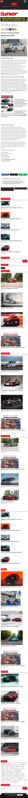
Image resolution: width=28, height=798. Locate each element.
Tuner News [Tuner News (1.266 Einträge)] (9, 779)
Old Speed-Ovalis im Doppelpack (8, 645)
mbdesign (21, 182)
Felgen (18, 181)
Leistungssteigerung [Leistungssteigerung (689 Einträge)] (17, 770)
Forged (21, 181)
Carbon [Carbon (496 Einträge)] (3, 768)
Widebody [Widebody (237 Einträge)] (16, 781)
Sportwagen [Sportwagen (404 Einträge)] (11, 777)
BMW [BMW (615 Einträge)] (7, 766)
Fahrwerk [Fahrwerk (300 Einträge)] (3, 770)
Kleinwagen (11, 182)
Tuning (19, 183)
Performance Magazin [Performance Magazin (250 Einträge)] (16, 775)
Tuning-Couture (22, 115)
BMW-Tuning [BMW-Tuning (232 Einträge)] (11, 766)
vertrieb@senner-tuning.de (9, 159)
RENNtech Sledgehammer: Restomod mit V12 (11, 410)
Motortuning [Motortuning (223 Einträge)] (17, 774)
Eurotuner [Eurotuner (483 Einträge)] (22, 768)
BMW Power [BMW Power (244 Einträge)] (17, 766)
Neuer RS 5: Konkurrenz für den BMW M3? (10, 626)
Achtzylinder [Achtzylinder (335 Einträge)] (10, 764)
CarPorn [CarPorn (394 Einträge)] (7, 768)
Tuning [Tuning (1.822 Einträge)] (14, 779)
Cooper (5, 181)
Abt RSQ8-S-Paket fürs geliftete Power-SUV (11, 218)
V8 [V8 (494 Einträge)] (9, 781)
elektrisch (8, 181)
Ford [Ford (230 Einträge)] (11, 770)
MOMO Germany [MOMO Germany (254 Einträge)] (4, 774)
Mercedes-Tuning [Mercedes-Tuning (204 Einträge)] (10, 772)
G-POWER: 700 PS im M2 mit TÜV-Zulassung (10, 251)
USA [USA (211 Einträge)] (7, 781)
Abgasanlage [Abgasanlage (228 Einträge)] (4, 764)
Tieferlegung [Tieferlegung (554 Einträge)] (20, 777)
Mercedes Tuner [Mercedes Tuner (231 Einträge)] (18, 772)
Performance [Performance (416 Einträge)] (8, 775)
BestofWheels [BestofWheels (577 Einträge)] (22, 764)
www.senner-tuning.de (5, 160)
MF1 (3, 183)
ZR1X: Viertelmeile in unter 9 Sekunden (10, 486)
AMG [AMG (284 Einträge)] (14, 764)
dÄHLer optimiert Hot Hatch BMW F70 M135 (11, 738)
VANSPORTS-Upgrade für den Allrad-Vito (10, 229)
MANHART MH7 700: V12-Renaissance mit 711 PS (11, 6)
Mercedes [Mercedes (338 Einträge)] (3, 772)
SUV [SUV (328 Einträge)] (16, 777)
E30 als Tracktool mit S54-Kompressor (9, 755)
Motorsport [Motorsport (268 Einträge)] (11, 774)
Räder (7, 183)
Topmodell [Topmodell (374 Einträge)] (3, 779)
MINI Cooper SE (16, 90)
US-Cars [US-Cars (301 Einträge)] (3, 781)
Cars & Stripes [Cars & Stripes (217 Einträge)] (12, 768)
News (18, 178)
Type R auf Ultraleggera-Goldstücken (9, 288)
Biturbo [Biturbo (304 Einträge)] (3, 766)
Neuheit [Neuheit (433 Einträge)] (22, 774)
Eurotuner (10, 178)
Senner (11, 183)
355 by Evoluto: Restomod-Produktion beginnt (11, 240)
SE (9, 183)
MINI (5, 183)
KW (14, 182)
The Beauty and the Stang (7, 502)
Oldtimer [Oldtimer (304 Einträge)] (3, 775)
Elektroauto (13, 181)
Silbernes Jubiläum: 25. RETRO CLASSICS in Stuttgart (13, 347)
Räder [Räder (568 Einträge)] (6, 777)
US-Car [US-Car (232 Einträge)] (24, 779)
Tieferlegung (15, 183)
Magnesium (17, 182)
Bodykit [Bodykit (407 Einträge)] (22, 766)
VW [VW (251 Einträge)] (12, 781)
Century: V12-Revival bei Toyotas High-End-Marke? (12, 327)
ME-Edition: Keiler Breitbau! (7, 308)
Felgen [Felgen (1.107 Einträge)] (7, 770)
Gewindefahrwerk (6, 182)
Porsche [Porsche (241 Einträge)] (23, 775)
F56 (15, 181)
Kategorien (15, 178)
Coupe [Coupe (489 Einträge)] (18, 768)
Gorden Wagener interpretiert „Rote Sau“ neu (11, 390)
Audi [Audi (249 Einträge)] (17, 764)
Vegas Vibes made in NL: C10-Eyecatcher (10, 450)
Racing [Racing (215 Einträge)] (3, 777)
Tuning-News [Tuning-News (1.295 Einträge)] (19, 779)
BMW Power (6, 178)
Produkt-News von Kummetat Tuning (9, 606)
